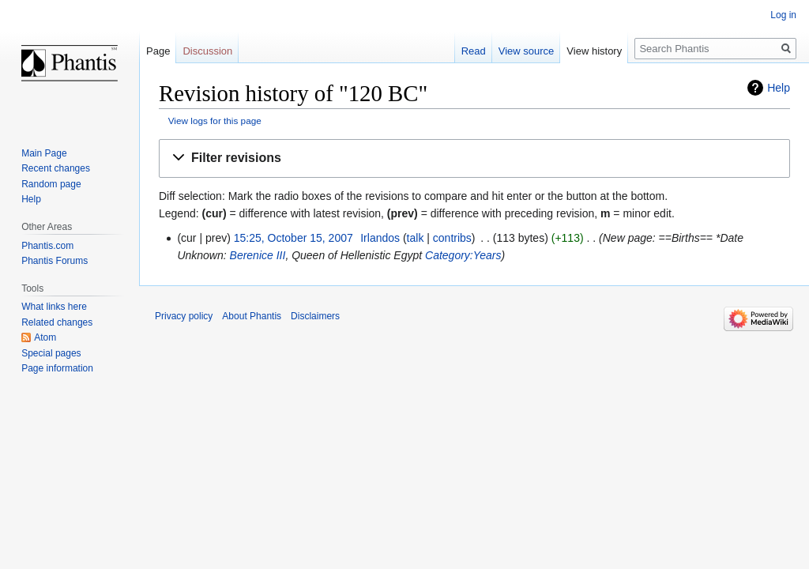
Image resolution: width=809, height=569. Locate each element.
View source (527, 51)
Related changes (56, 322)
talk (415, 238)
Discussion (207, 51)
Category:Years (463, 255)
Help (778, 87)
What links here (54, 306)
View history (594, 51)
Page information (57, 368)
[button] (474, 158)
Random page (51, 184)
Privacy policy (184, 316)
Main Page (43, 153)
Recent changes (55, 168)
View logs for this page (215, 120)
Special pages (51, 353)
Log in (783, 15)
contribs (452, 238)
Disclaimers (315, 316)
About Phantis (251, 316)
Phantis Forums (54, 260)
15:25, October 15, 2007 (293, 238)
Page (158, 51)
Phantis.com (47, 245)
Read (473, 51)
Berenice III (258, 255)
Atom (45, 337)
